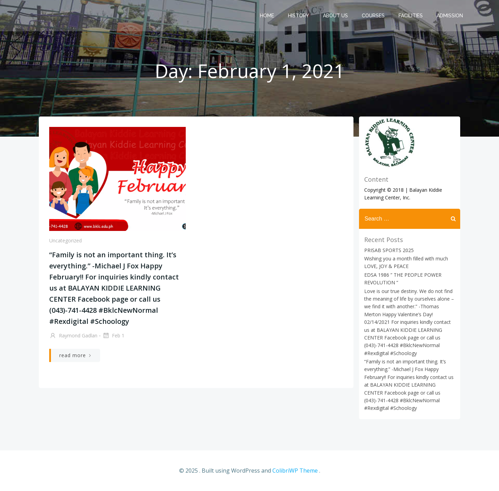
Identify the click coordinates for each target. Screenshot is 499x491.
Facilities (411, 15)
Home (267, 15)
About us (335, 15)
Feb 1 (113, 336)
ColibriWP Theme (295, 470)
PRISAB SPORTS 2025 (389, 250)
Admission (450, 15)
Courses (373, 15)
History (298, 15)
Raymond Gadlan (73, 336)
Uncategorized (65, 240)
